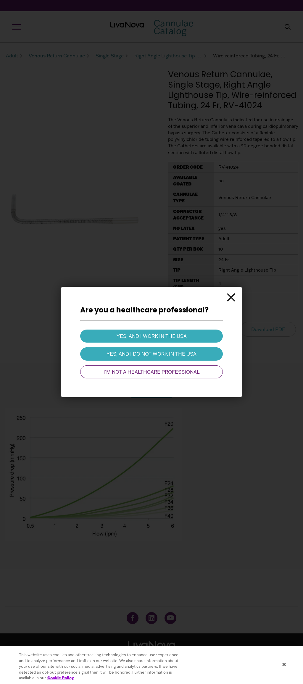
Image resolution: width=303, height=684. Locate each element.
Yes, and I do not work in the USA (151, 354)
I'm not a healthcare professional (152, 372)
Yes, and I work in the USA (152, 336)
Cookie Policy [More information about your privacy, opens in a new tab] (60, 677)
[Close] (231, 297)
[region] (151, 665)
